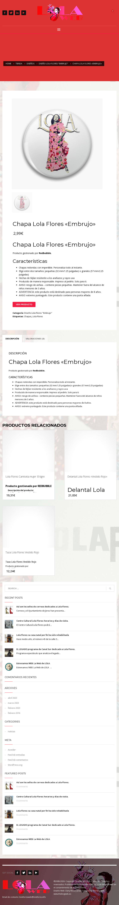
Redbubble (45, 253)
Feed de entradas (16, 754)
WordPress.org (15, 764)
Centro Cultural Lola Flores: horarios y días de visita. (42, 620)
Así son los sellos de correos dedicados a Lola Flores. (42, 606)
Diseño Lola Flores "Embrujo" (38, 312)
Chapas (28, 316)
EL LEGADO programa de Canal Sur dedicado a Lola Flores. (45, 649)
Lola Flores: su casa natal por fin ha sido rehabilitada (42, 635)
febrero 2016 (14, 713)
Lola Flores (38, 316)
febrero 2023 (14, 708)
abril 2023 (12, 697)
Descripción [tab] (12, 338)
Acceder (12, 749)
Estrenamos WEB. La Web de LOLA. (33, 663)
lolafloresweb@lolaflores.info (32, 897)
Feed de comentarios (18, 759)
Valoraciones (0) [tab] (35, 338)
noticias (11, 731)
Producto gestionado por (17, 566)
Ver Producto (24, 304)
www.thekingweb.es (62, 894)
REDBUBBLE (45, 486)
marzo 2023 (13, 702)
